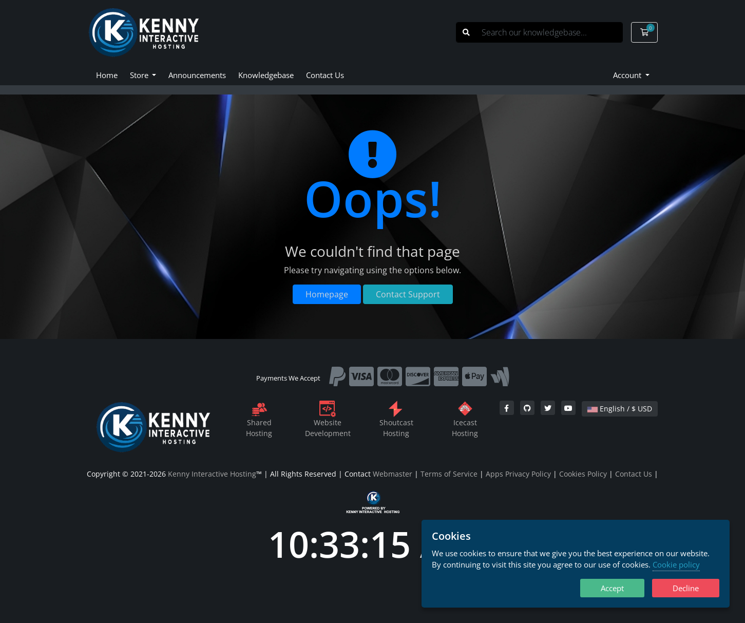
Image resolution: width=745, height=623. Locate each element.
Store (140, 75)
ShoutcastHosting (396, 421)
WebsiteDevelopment (328, 421)
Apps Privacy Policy (518, 474)
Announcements (197, 75)
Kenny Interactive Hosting (212, 474)
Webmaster (392, 474)
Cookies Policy (583, 474)
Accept (612, 588)
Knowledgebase (266, 75)
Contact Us (325, 75)
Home (107, 75)
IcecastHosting (465, 421)
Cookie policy (676, 564)
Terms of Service (449, 474)
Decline (686, 588)
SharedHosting (259, 421)
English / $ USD (619, 408)
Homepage (326, 294)
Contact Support (408, 294)
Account (628, 75)
